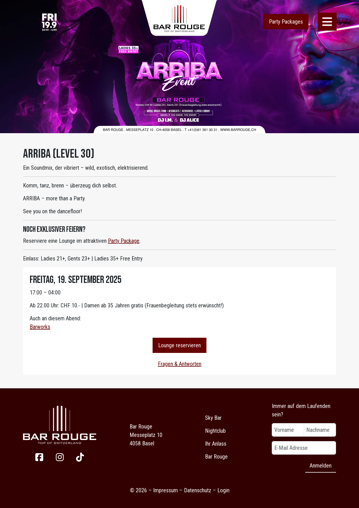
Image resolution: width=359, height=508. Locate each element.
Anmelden (321, 465)
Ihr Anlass (215, 443)
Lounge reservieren (179, 345)
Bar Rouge (216, 456)
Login (223, 490)
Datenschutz (197, 490)
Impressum (165, 490)
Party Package (123, 240)
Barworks (40, 326)
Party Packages (286, 21)
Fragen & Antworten (179, 363)
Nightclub (215, 430)
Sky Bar (213, 417)
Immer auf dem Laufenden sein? (301, 410)
